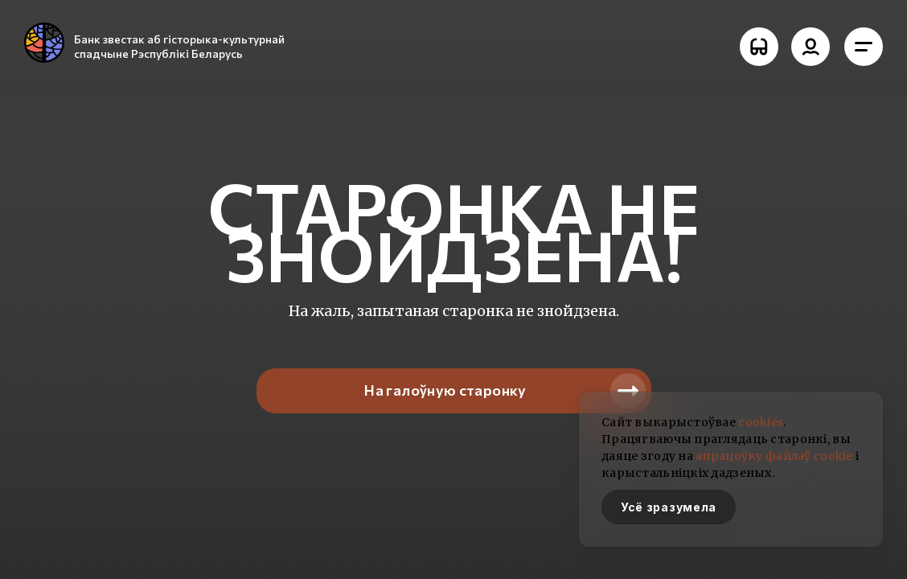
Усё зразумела (668, 507)
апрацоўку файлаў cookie (774, 456)
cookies (760, 422)
